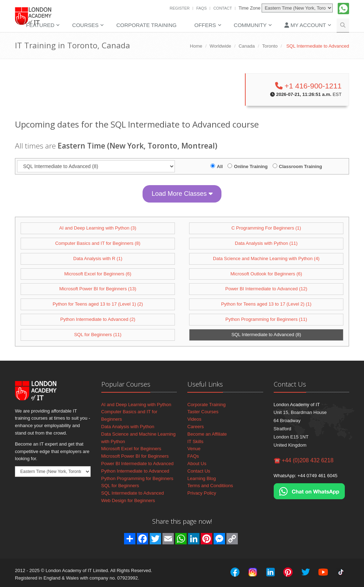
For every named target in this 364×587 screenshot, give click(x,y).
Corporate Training (146, 25)
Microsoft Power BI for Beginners (135, 456)
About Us (196, 463)
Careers (195, 426)
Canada (247, 46)
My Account (305, 25)
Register (179, 8)
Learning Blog (201, 478)
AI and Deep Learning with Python (136, 404)
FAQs (201, 8)
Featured (40, 25)
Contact (222, 8)
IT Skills (195, 441)
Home (196, 46)
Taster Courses (202, 411)
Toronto (270, 46)
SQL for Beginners (120, 485)
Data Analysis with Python (128, 426)
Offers (205, 25)
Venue (193, 448)
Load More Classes (181, 193)
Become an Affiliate (207, 434)
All (220, 166)
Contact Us (198, 471)
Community (250, 25)
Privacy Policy (201, 493)
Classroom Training (300, 166)
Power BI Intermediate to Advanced (137, 463)
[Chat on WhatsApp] (309, 491)
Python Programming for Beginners (137, 478)
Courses (85, 25)
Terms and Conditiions (210, 485)
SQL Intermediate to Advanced (132, 493)
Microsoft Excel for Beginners (131, 448)
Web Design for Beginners (128, 500)
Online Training (251, 166)
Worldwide (220, 46)
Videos (194, 419)
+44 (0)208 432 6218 (307, 460)
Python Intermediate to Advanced (135, 471)
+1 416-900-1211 (308, 86)
